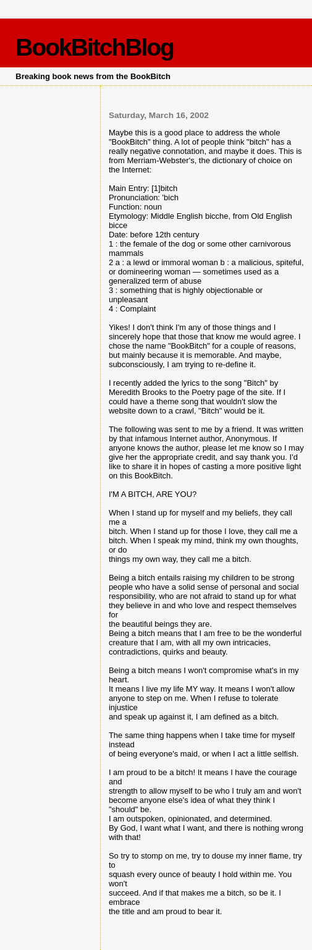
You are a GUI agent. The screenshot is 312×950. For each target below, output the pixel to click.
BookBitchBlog (94, 47)
